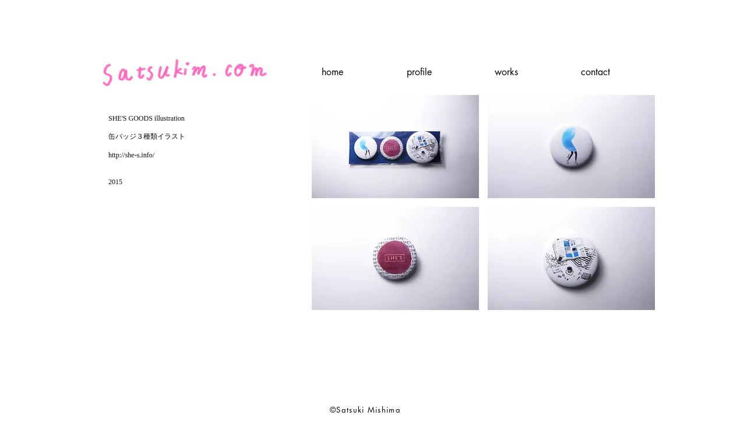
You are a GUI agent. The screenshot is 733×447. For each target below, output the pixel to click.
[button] (395, 146)
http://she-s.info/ (131, 155)
